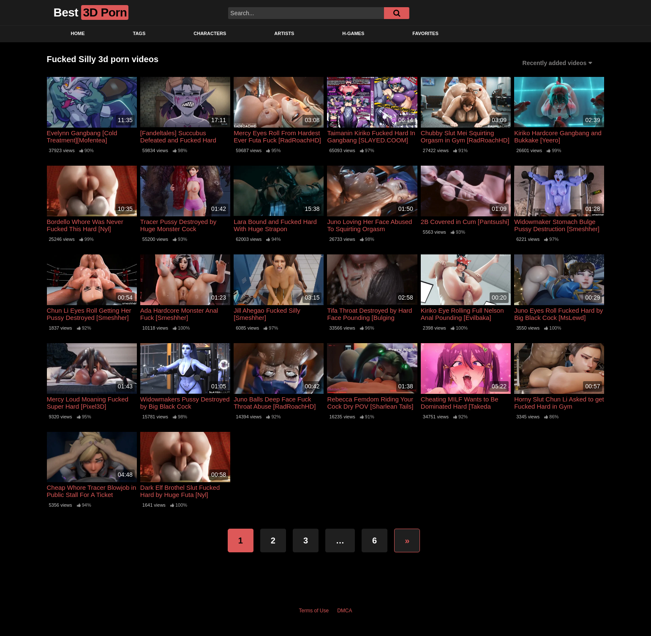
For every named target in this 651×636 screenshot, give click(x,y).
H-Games (353, 33)
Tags (139, 33)
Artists (284, 33)
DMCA (344, 611)
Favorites (425, 33)
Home (78, 33)
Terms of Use (314, 611)
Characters (209, 33)
